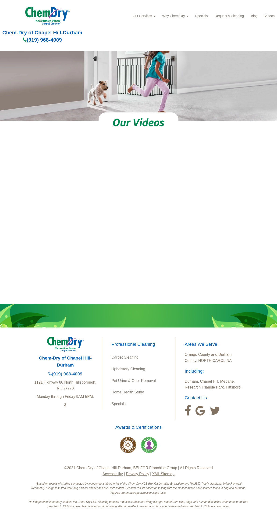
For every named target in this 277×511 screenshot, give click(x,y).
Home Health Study (127, 392)
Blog (254, 16)
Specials (201, 16)
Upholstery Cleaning (128, 369)
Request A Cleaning (229, 16)
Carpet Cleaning (124, 357)
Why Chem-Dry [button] (175, 16)
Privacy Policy (137, 474)
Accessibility (113, 474)
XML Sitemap (163, 474)
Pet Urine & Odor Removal (133, 381)
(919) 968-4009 (42, 40)
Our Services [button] (144, 16)
